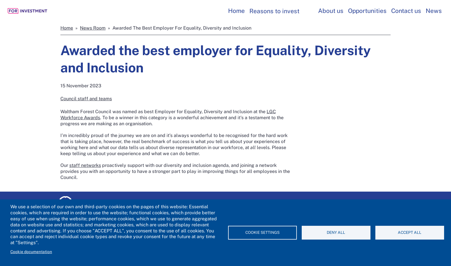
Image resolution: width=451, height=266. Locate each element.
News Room (93, 28)
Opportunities (367, 10)
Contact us (406, 10)
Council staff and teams (86, 98)
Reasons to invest (274, 11)
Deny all (336, 232)
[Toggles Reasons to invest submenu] (307, 11)
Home (236, 10)
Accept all (409, 232)
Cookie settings (262, 232)
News (434, 10)
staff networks (85, 165)
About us (330, 10)
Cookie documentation (31, 251)
